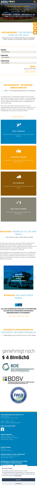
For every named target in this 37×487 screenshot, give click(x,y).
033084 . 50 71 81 (9, 421)
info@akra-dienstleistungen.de (12, 423)
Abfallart (3, 50)
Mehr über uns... (19, 117)
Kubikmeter (4, 55)
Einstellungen (19, 483)
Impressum (3, 449)
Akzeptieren (18, 479)
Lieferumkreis (5, 61)
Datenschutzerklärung (6, 450)
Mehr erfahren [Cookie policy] (18, 475)
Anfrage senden (30, 72)
